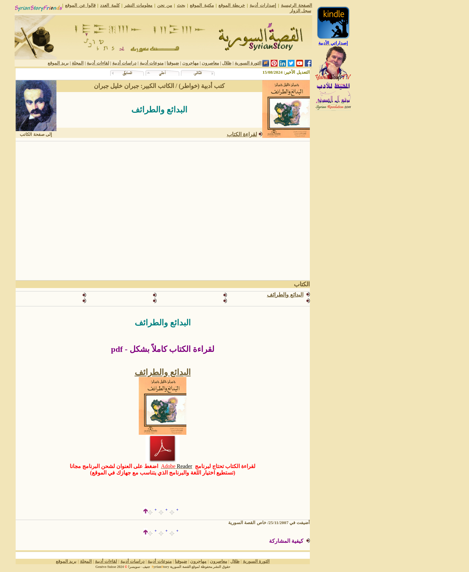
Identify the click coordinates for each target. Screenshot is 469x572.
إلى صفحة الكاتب (36, 134)
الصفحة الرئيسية (296, 5)
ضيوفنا (173, 63)
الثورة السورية (248, 63)
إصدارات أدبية (263, 5)
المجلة (78, 63)
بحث (181, 5)
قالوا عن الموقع (80, 5)
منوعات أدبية (152, 63)
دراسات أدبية (124, 63)
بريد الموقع (58, 63)
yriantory (160, 567)
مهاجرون (190, 63)
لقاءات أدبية (98, 63)
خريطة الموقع (231, 5)
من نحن (164, 5)
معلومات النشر (138, 5)
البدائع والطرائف (163, 372)
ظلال (226, 63)
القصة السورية (180, 567)
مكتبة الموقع (202, 5)
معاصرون (210, 63)
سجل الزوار (300, 10)
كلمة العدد (109, 5)
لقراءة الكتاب (242, 134)
